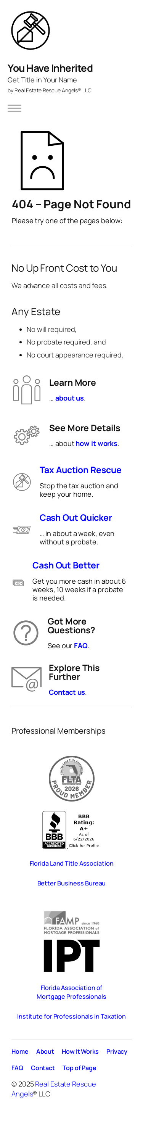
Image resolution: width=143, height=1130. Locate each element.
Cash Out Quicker (76, 517)
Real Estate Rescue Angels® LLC (53, 90)
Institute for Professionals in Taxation (71, 1016)
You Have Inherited (50, 68)
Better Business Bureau (71, 883)
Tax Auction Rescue (80, 470)
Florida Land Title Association (72, 863)
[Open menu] (14, 108)
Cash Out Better (66, 565)
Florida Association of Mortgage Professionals (71, 992)
